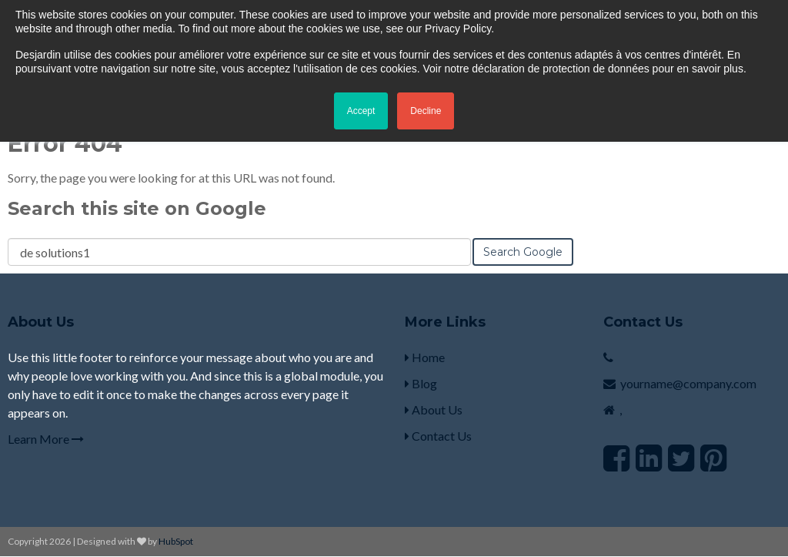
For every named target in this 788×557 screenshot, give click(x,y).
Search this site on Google (137, 208)
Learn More (46, 438)
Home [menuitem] (425, 357)
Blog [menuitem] (421, 383)
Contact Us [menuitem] (438, 435)
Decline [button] (425, 111)
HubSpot (176, 541)
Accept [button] (361, 111)
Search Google (523, 252)
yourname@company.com (688, 383)
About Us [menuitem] (433, 409)
